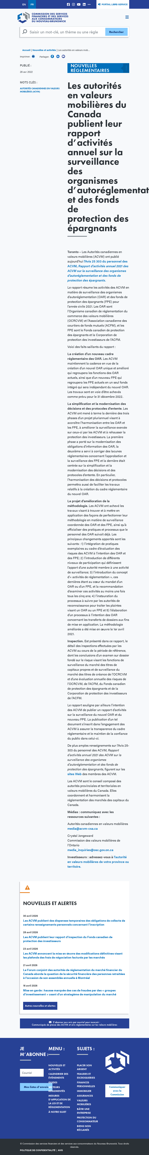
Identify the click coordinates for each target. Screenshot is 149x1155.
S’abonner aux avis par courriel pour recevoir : (74, 1023)
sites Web (74, 773)
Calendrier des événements (58, 1075)
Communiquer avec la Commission (117, 1090)
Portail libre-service (115, 4)
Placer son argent (84, 1067)
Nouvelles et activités (44, 50)
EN (24, 4)
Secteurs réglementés (56, 1089)
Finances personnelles (86, 1084)
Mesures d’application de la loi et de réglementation (59, 1101)
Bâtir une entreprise (84, 1110)
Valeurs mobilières (84, 1102)
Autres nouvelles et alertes (40, 1005)
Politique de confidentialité (37, 1150)
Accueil (26, 50)
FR (32, 4)
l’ (84, 261)
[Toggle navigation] (127, 17)
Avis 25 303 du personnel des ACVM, (97, 270)
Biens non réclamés (84, 1128)
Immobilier (84, 1091)
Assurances (85, 1095)
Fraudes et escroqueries (86, 1075)
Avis (60, 1150)
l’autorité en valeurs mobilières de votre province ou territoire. (98, 862)
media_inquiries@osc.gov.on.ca (90, 849)
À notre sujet (57, 1112)
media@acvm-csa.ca (82, 828)
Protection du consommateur (87, 1119)
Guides (52, 1082)
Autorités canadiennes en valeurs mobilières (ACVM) (40, 90)
